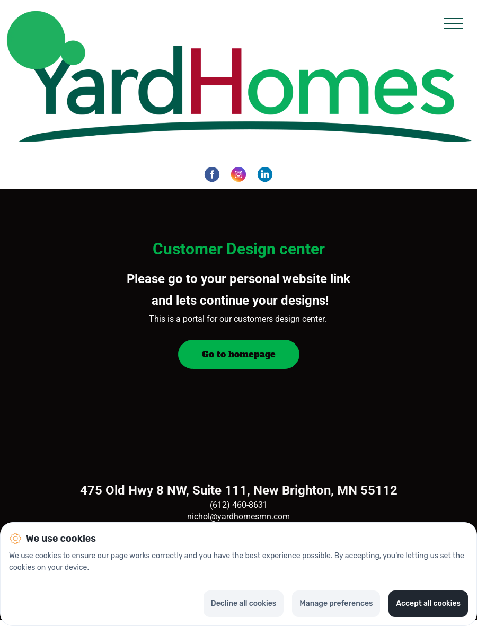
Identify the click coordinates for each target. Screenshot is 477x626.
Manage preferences (336, 603)
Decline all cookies (243, 603)
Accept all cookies (428, 603)
